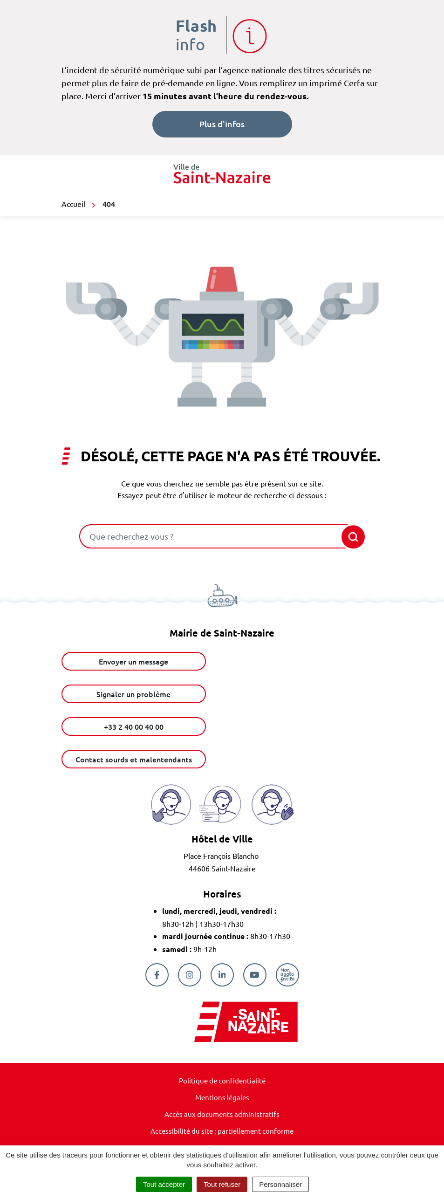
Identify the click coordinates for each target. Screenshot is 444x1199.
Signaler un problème (133, 694)
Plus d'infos (222, 123)
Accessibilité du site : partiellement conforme (222, 1130)
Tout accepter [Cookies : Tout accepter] (164, 1184)
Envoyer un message (133, 661)
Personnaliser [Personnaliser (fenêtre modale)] (280, 1184)
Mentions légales (222, 1097)
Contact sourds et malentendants (133, 759)
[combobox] (209, 536)
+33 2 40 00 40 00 (134, 726)
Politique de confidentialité (222, 1080)
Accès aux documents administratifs (222, 1114)
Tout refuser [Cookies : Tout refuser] (222, 1184)
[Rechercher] (350, 536)
